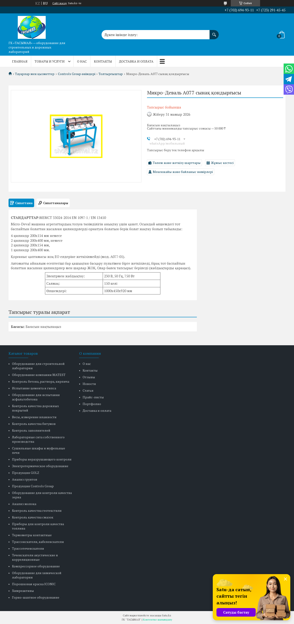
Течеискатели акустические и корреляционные (35, 557)
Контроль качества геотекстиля (37, 510)
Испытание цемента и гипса (34, 388)
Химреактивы (23, 590)
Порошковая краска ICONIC (34, 584)
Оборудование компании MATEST (39, 375)
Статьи (88, 390)
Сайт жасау (59, 3)
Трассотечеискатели (28, 548)
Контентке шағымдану (157, 619)
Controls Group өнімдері (76, 74)
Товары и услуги (50, 61)
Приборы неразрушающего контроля (42, 459)
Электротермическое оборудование (40, 466)
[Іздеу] (214, 32)
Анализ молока (24, 504)
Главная (19, 61)
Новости (89, 384)
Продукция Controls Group (33, 486)
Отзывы (89, 377)
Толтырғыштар (111, 74)
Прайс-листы (93, 397)
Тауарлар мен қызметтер (34, 74)
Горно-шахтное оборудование (35, 597)
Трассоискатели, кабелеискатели (38, 541)
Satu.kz (166, 615)
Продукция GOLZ (25, 472)
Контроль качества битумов (34, 423)
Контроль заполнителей (31, 430)
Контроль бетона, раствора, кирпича (40, 381)
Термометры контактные (32, 535)
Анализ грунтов (24, 479)
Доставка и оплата (136, 61)
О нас (82, 61)
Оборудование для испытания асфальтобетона (36, 397)
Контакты (103, 61)
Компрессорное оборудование (36, 566)
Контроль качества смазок (32, 517)
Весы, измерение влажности (34, 417)
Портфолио (92, 404)
